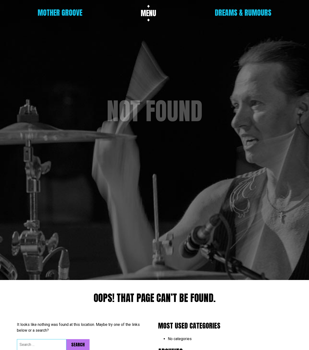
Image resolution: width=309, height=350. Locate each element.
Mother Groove (60, 12)
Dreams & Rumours (243, 12)
